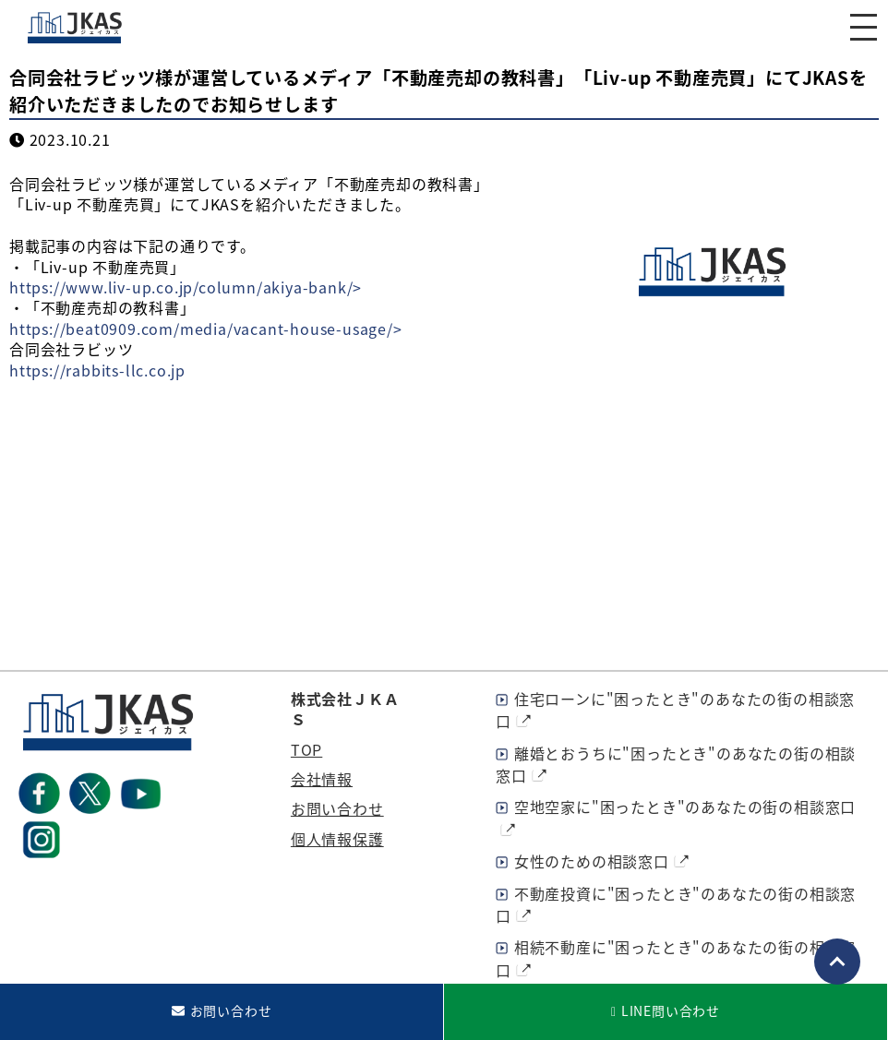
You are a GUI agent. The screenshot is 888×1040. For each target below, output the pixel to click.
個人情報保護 (337, 839)
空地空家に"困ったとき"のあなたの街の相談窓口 (685, 806)
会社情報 (322, 779)
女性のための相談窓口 (591, 861)
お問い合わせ (337, 808)
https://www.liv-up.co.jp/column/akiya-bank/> (185, 287)
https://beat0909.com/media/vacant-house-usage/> (205, 328)
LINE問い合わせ (670, 1010)
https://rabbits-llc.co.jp (97, 370)
